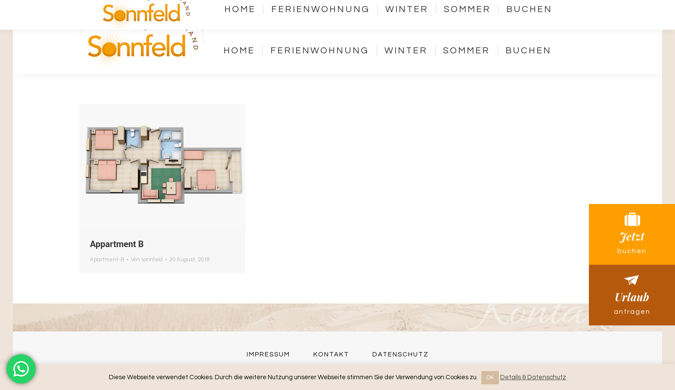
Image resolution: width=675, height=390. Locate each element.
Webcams (528, 14)
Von (147, 260)
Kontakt (460, 14)
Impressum (268, 354)
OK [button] (490, 378)
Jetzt (632, 234)
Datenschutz (400, 354)
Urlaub (632, 295)
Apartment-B (107, 260)
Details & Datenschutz (533, 377)
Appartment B (117, 244)
